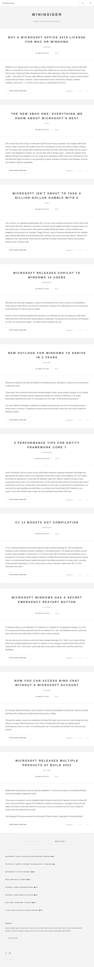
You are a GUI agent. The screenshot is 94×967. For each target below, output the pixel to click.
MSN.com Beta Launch (15, 879)
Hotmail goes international (19, 887)
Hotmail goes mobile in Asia (19, 895)
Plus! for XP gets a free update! (21, 910)
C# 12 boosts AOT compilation (47, 522)
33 (41, 910)
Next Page (60, 841)
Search (82, 3)
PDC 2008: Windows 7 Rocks (18, 902)
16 (35, 902)
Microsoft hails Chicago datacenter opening (28, 856)
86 (34, 872)
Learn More (13, 938)
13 (37, 887)
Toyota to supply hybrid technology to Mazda (28, 864)
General (69, 91)
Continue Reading (18, 90)
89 (36, 895)
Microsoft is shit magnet (18, 872)
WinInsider (9, 3)
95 (30, 879)
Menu (90, 3)
